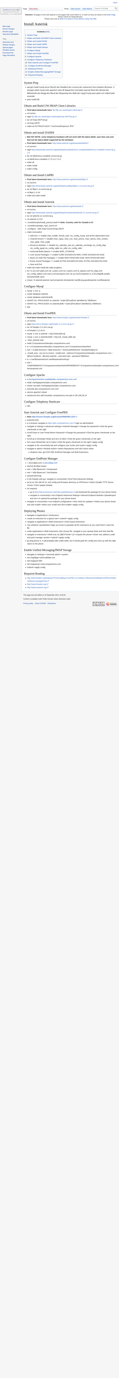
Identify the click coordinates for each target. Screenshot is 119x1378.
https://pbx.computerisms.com (60, 423)
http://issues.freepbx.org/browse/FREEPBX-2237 (53, 417)
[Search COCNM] (106, 8)
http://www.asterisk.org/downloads (67, 206)
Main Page (111, 15)
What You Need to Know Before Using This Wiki (78, 19)
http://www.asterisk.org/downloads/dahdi (70, 143)
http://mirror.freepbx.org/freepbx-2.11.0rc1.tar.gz (52, 324)
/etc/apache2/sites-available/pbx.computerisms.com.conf (53, 379)
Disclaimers (51, 603)
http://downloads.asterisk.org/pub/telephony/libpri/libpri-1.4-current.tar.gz (62, 186)
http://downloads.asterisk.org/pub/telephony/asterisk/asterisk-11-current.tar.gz (64, 213)
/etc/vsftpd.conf (50, 463)
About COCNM (40, 603)
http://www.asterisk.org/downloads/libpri (69, 179)
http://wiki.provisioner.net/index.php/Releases (54, 492)
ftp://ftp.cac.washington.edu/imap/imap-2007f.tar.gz (53, 116)
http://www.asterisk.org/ (37, 587)
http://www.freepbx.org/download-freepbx (70, 317)
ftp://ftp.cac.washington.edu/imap (66, 110)
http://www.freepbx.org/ (36, 584)
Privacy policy (28, 603)
